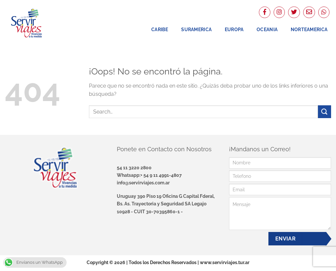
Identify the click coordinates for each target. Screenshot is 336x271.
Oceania (267, 29)
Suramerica (196, 29)
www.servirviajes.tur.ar (224, 262)
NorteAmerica (309, 29)
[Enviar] (324, 111)
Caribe (159, 29)
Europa (234, 29)
